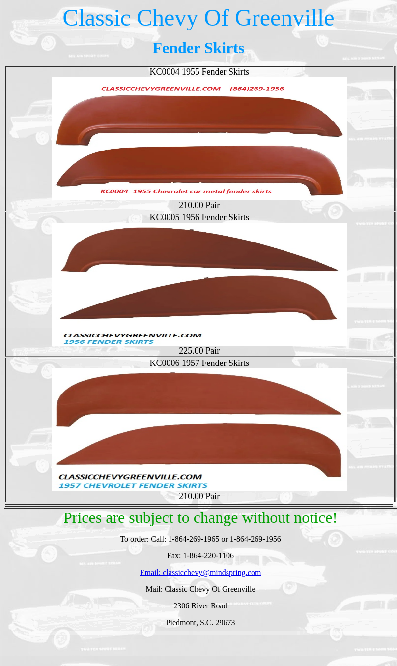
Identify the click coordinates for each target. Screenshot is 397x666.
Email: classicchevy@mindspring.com (200, 572)
